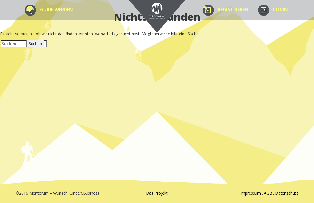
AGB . (269, 193)
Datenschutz (286, 193)
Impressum (250, 193)
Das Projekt (157, 193)
